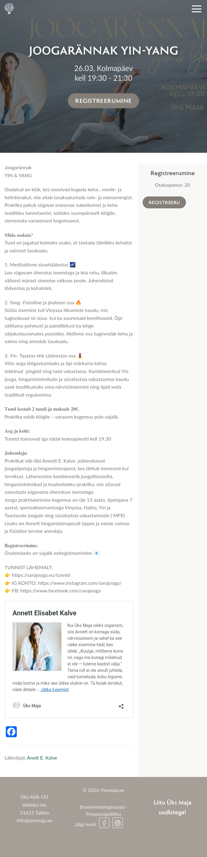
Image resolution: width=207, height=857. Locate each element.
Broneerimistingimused (102, 807)
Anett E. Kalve (42, 757)
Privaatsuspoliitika (103, 814)
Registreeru (164, 202)
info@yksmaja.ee (34, 820)
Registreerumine (103, 100)
